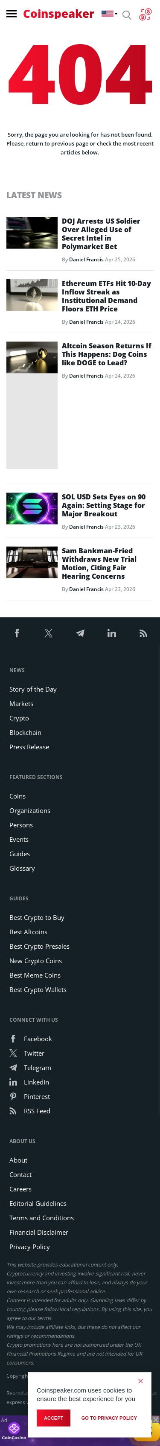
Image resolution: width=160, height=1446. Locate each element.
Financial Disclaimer (38, 1232)
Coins (17, 796)
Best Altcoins (28, 932)
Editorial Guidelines (38, 1203)
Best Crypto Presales (39, 946)
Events (19, 839)
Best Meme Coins (35, 975)
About (18, 1160)
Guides (19, 853)
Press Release (29, 747)
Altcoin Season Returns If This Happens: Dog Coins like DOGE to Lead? (106, 354)
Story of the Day (33, 689)
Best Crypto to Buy (36, 917)
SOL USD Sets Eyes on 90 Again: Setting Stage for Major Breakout (103, 505)
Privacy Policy (29, 1246)
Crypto (19, 718)
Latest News (34, 195)
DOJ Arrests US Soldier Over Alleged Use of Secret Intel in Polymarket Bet (101, 234)
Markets (21, 703)
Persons (21, 825)
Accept (53, 1418)
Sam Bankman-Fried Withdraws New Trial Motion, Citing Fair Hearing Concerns (99, 563)
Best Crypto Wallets (38, 989)
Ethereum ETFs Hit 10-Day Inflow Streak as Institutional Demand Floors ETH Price (106, 296)
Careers (20, 1189)
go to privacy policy (109, 1418)
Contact (20, 1174)
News (17, 670)
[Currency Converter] (145, 14)
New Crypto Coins (35, 960)
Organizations (29, 810)
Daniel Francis (86, 259)
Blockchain (25, 732)
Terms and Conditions (41, 1217)
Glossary (22, 868)
